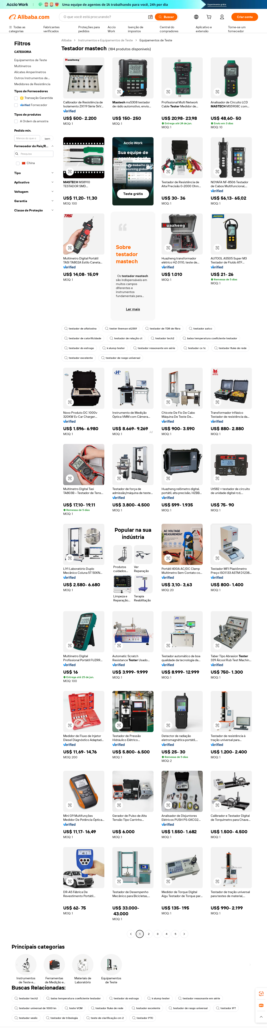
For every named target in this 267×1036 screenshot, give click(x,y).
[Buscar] (166, 16)
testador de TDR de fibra (162, 328)
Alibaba (66, 40)
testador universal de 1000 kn (35, 1008)
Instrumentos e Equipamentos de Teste (105, 40)
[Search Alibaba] (104, 16)
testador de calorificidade (82, 338)
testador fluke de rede (230, 348)
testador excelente (78, 358)
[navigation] (34, 488)
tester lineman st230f (121, 328)
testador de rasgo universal (120, 358)
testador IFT (226, 1008)
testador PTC (142, 1018)
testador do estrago (79, 348)
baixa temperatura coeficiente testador (210, 338)
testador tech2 (162, 338)
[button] (150, 17)
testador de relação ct (126, 338)
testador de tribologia (62, 1018)
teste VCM (74, 1008)
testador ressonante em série (154, 348)
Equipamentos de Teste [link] (156, 40)
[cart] (209, 17)
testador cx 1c (195, 348)
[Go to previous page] (131, 934)
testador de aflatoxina (80, 328)
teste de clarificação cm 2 (105, 1018)
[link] (261, 994)
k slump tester (113, 348)
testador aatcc (200, 328)
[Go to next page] (184, 934)
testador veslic (26, 1018)
